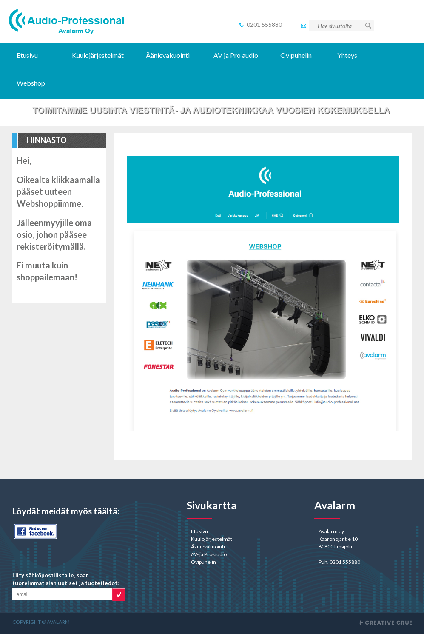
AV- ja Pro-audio (209, 554)
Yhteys (347, 55)
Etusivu (27, 55)
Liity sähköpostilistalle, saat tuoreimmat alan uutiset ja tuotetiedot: (65, 579)
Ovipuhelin (296, 55)
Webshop (31, 83)
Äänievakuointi (168, 55)
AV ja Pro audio (235, 55)
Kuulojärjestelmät (98, 55)
